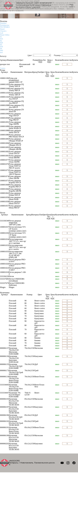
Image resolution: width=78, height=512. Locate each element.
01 (1, 37)
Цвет (30, 55)
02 (1, 41)
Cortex (2, 68)
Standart (3, 23)
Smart (2, 29)
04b (1, 50)
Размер (57, 55)
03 (1, 45)
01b (1, 39)
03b (1, 46)
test (1, 52)
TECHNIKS (5, 27)
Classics (3, 31)
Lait (1, 33)
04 (1, 48)
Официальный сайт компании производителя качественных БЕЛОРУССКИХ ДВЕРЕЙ (28, 5)
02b (1, 43)
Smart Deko (4, 35)
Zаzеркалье (4, 25)
